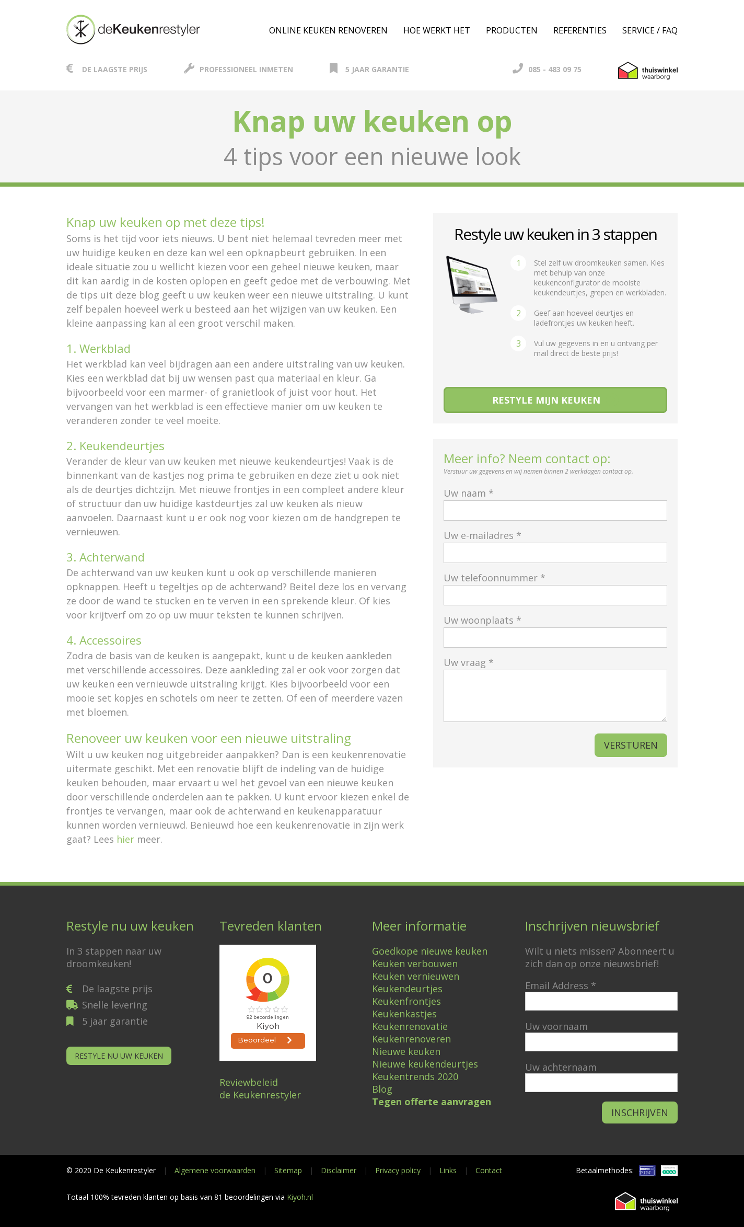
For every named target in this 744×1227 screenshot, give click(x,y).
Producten (512, 30)
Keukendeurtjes (407, 988)
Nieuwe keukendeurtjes (425, 1064)
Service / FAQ (650, 30)
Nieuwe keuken (406, 1051)
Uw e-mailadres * (555, 544)
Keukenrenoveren (411, 1039)
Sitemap (288, 1170)
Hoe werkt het (436, 30)
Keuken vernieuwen (415, 976)
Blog (382, 1089)
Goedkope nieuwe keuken (429, 951)
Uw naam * (555, 502)
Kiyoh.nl (300, 1197)
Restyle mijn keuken (546, 400)
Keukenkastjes (404, 1013)
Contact (488, 1170)
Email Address (560, 985)
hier (125, 839)
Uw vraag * (555, 690)
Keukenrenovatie (410, 1026)
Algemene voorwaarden (215, 1170)
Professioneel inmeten (238, 69)
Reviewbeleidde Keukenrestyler (260, 1088)
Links (448, 1170)
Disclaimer (338, 1170)
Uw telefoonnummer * (555, 586)
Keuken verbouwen (415, 963)
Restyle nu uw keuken (119, 1056)
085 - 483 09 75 (547, 69)
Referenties (580, 30)
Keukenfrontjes (406, 1001)
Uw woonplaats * (555, 629)
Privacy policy (398, 1170)
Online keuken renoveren (328, 30)
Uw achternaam (561, 1067)
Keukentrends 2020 (415, 1076)
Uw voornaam (556, 1026)
